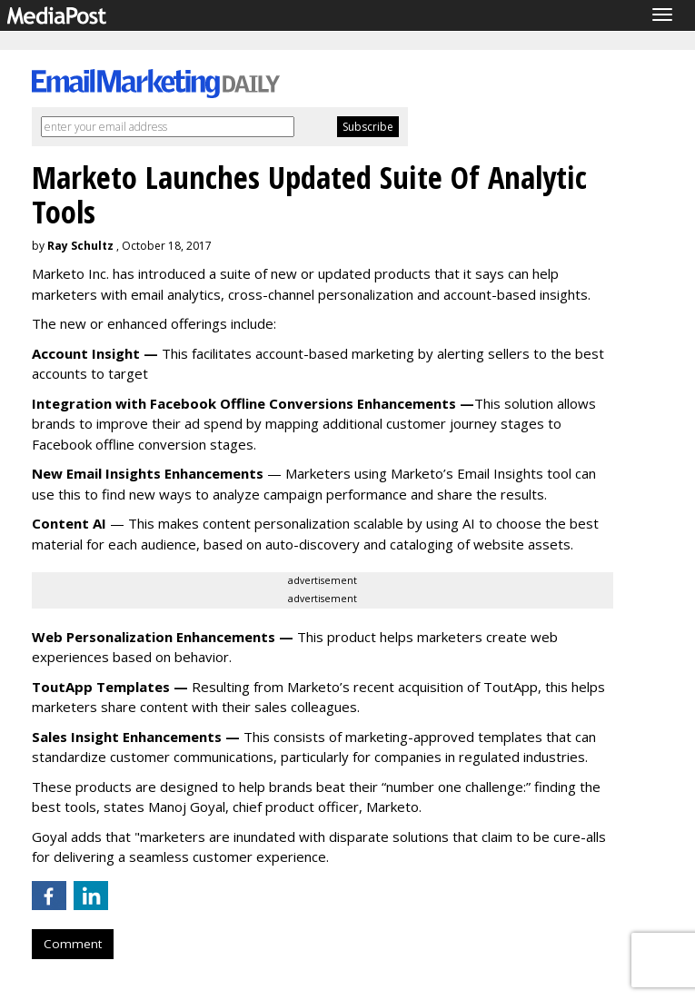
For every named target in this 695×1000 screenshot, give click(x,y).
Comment (73, 944)
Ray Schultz (80, 245)
